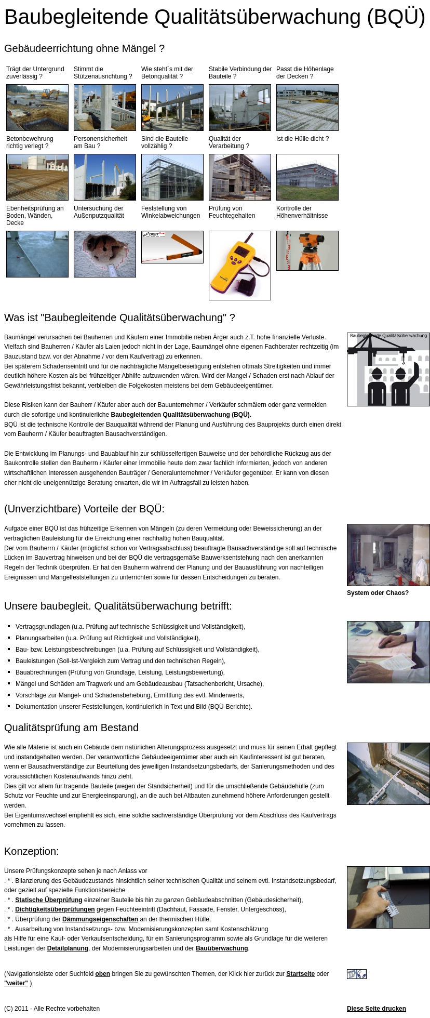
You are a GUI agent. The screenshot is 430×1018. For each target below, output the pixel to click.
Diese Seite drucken (376, 1008)
